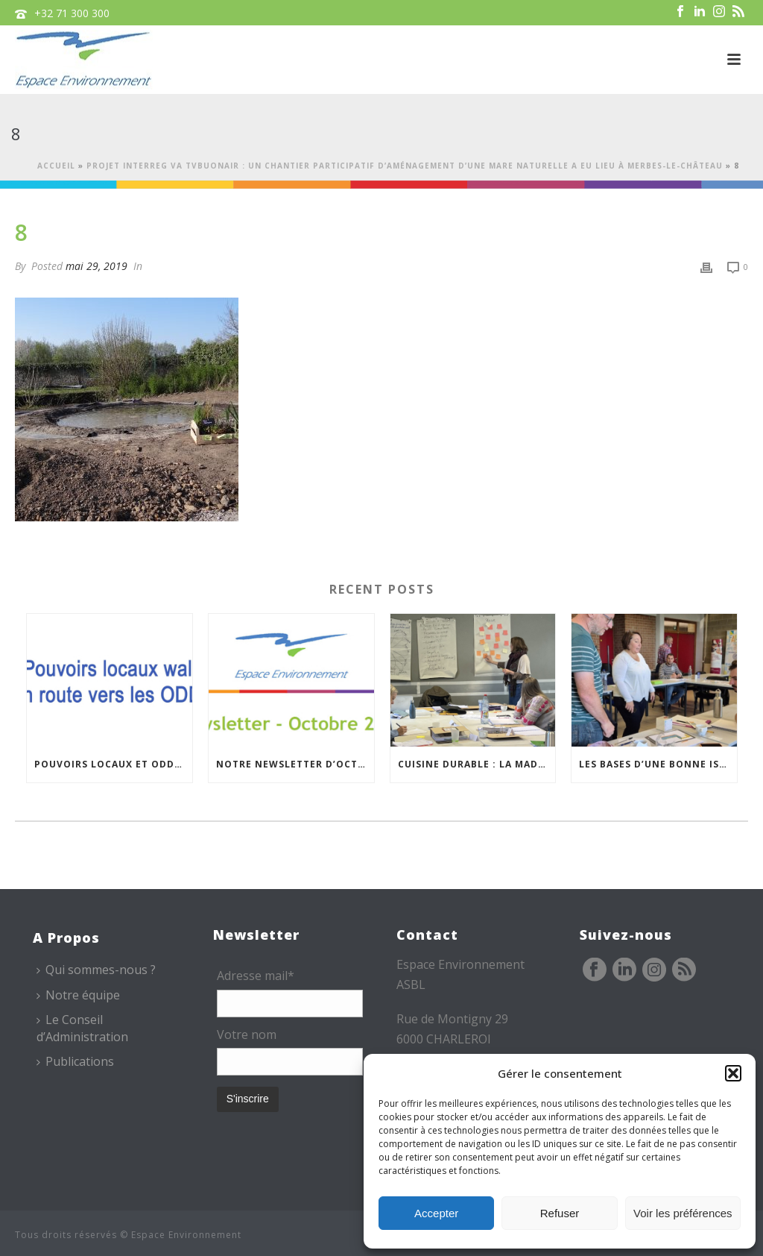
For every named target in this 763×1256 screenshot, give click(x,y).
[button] (733, 1073)
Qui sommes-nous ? (96, 969)
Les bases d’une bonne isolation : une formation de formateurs (658, 764)
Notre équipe (78, 995)
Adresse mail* (255, 975)
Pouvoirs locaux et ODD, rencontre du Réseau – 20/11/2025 (113, 764)
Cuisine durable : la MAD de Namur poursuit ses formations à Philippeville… (477, 764)
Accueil (56, 165)
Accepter (436, 1213)
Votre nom (246, 1034)
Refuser (560, 1213)
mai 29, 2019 (96, 266)
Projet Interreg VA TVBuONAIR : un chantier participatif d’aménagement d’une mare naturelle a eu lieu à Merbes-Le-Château (404, 165)
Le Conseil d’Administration (82, 1028)
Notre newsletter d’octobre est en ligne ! (295, 764)
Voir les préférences (682, 1213)
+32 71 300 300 (72, 13)
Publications (75, 1061)
